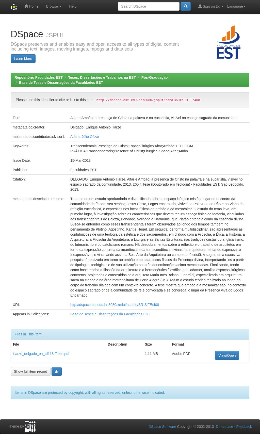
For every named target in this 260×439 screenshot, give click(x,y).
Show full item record (30, 371)
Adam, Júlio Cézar (84, 137)
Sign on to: (210, 6)
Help (72, 6)
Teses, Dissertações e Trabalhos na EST (102, 77)
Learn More (23, 59)
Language (236, 6)
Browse (54, 6)
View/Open (227, 355)
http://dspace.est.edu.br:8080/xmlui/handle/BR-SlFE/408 (114, 305)
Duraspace (224, 427)
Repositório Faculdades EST (38, 77)
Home (31, 6)
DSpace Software (162, 427)
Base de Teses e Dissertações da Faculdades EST (61, 82)
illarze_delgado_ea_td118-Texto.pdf (41, 354)
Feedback (244, 427)
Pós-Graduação (154, 77)
